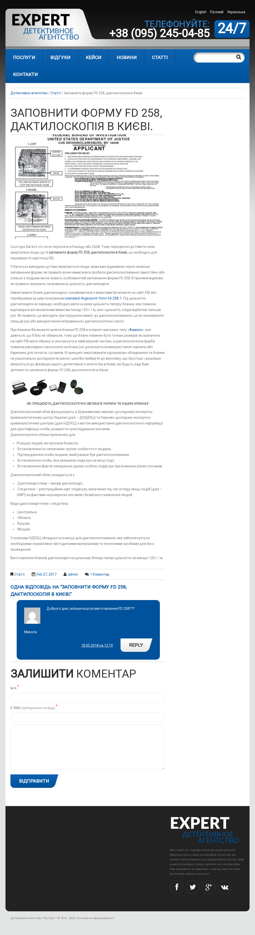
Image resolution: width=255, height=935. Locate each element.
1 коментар (99, 574)
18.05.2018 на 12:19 (97, 645)
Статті (160, 57)
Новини (127, 57)
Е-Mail (34, 707)
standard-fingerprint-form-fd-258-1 (93, 298)
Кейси (93, 57)
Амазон (135, 330)
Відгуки (60, 57)
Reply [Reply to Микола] (136, 645)
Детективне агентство (29, 93)
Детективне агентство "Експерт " (33, 918)
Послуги (24, 57)
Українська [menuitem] (236, 12)
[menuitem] (201, 12)
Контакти (25, 74)
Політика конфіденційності (95, 918)
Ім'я (14, 687)
